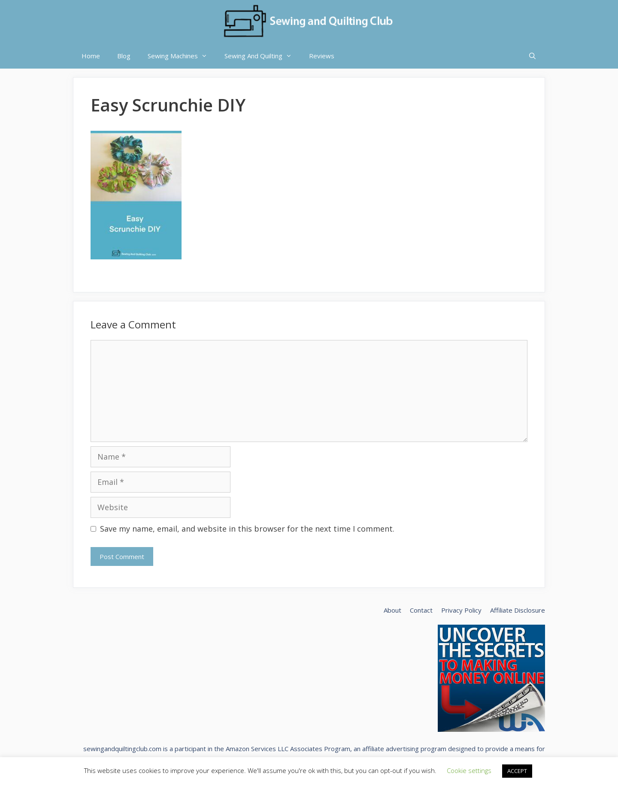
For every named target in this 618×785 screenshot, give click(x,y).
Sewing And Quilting (262, 56)
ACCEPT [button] (517, 771)
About (392, 610)
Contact (421, 610)
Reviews (321, 55)
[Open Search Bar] (532, 56)
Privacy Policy (461, 610)
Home (91, 55)
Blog (123, 55)
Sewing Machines (182, 56)
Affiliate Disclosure (517, 610)
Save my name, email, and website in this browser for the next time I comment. (247, 528)
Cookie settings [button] (469, 770)
